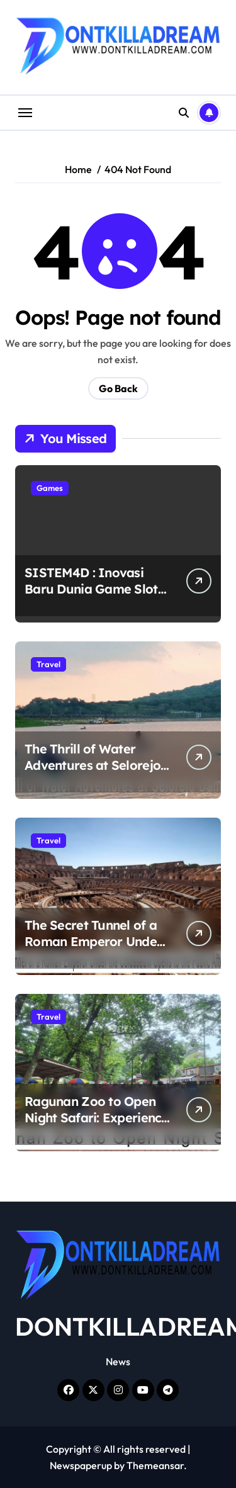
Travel (48, 664)
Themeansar (155, 1465)
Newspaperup (81, 1465)
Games (50, 488)
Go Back (118, 388)
